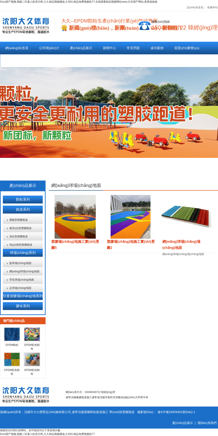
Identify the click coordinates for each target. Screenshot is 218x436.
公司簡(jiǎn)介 (49, 48)
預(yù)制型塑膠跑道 (20, 244)
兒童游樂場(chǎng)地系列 (23, 296)
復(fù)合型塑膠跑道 (20, 228)
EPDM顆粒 (12, 344)
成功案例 (157, 48)
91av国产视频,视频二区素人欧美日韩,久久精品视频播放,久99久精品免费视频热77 (47, 434)
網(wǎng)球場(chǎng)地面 (24, 271)
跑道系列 (23, 209)
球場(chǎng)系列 (23, 253)
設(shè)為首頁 (195, 7)
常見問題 (133, 48)
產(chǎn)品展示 (81, 48)
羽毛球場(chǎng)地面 (21, 279)
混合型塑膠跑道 (18, 236)
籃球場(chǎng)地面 (20, 263)
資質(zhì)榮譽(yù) (186, 48)
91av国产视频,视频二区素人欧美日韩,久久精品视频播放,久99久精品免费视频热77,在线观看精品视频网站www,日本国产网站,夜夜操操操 (78, 1)
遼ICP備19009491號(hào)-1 (176, 412)
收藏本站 (212, 7)
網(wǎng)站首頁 (16, 48)
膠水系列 (23, 306)
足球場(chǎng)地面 (20, 288)
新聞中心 (109, 48)
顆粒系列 (23, 199)
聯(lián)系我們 (15, 60)
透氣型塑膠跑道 (18, 219)
